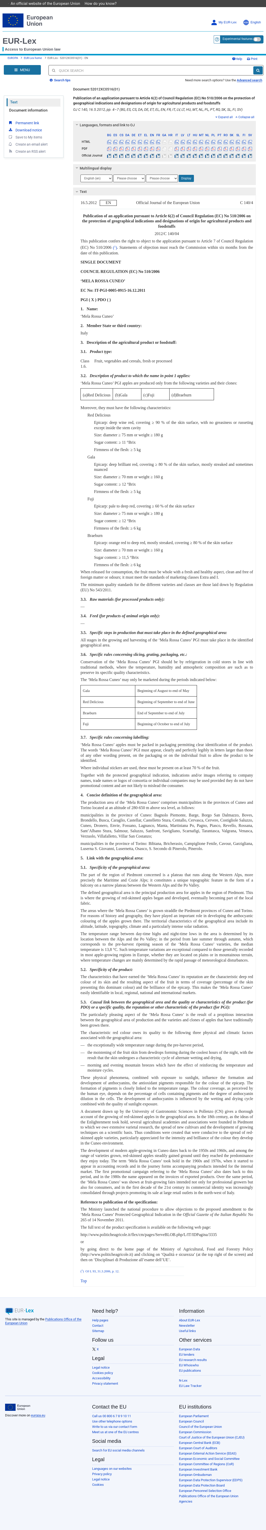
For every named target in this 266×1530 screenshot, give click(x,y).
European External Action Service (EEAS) (208, 1453)
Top (83, 1281)
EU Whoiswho (189, 1365)
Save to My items (25, 137)
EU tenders (186, 1354)
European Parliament (194, 1416)
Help (237, 59)
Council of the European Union (200, 1427)
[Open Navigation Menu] (22, 70)
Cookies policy (102, 1373)
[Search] (258, 70)
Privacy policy (102, 1474)
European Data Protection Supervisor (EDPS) (211, 1480)
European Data (189, 1349)
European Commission (195, 1432)
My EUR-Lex (224, 22)
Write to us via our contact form (114, 1427)
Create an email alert (28, 144)
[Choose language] (96, 178)
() (114, 247)
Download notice (25, 129)
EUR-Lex (19, 40)
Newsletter (187, 1325)
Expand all (224, 117)
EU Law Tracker (190, 1386)
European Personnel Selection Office (205, 1491)
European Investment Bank (198, 1469)
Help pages (100, 1320)
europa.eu (38, 1415)
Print (252, 59)
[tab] (164, 125)
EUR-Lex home (33, 58)
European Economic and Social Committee (209, 1459)
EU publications (190, 1370)
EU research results (193, 1360)
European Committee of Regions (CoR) (206, 1464)
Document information (28, 110)
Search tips (60, 80)
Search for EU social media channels (118, 1450)
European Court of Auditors (198, 1448)
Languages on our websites (112, 1469)
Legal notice (101, 1367)
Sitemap (98, 1331)
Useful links (187, 1331)
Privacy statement (105, 1383)
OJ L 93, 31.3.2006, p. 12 (102, 1271)
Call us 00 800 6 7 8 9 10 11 (111, 1416)
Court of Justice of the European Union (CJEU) (212, 1437)
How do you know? (103, 3)
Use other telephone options (112, 1421)
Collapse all (245, 117)
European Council (191, 1421)
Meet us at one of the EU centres (115, 1432)
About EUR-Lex (189, 1320)
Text (14, 102)
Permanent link (23, 122)
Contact (97, 1325)
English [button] (252, 22)
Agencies (185, 1501)
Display (186, 178)
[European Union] (17, 1407)
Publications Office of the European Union (208, 1496)
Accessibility (101, 1378)
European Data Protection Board (202, 1485)
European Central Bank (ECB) (199, 1443)
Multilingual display (93, 168)
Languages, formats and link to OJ (104, 125)
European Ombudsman (195, 1475)
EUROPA (13, 58)
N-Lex (183, 1380)
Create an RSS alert (27, 151)
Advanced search (249, 80)
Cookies (98, 1485)
